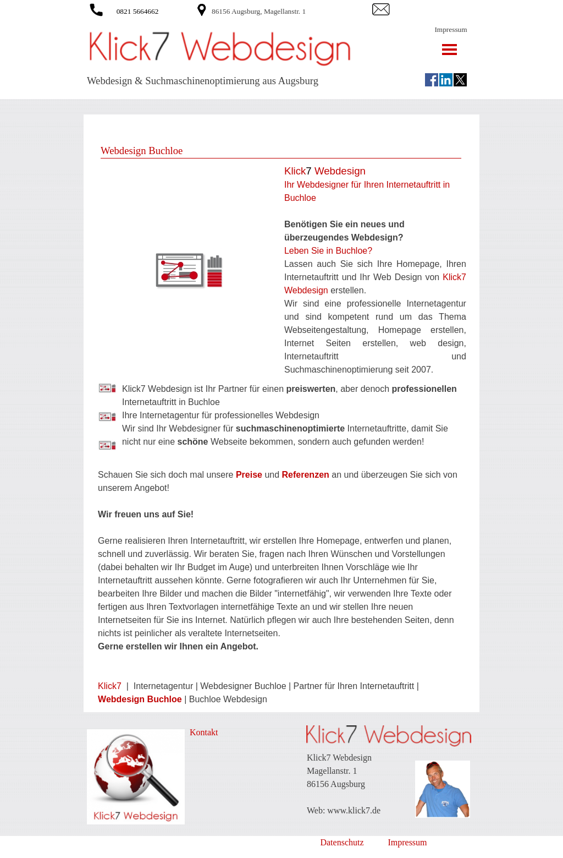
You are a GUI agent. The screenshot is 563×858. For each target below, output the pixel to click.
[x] (460, 79)
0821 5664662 (138, 11)
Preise (249, 474)
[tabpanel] (290, 11)
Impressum (450, 29)
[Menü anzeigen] (449, 49)
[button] (96, 8)
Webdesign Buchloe (140, 699)
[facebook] (431, 79)
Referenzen (307, 474)
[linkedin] (445, 79)
